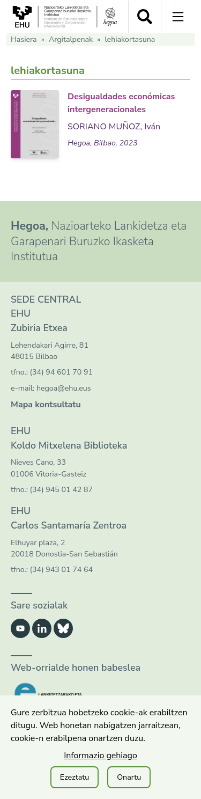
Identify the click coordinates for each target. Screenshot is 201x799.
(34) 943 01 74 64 (61, 570)
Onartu (129, 777)
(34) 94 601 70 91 (61, 372)
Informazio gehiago (100, 755)
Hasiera (24, 39)
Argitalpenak (71, 39)
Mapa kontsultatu (46, 405)
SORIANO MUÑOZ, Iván (114, 127)
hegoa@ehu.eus (63, 388)
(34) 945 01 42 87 (61, 490)
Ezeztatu (74, 777)
